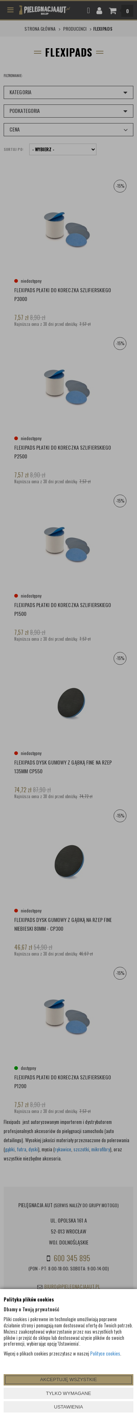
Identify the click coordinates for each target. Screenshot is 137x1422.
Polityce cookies (105, 1353)
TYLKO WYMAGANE (68, 1393)
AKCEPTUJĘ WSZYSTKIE (68, 1379)
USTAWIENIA (68, 1407)
